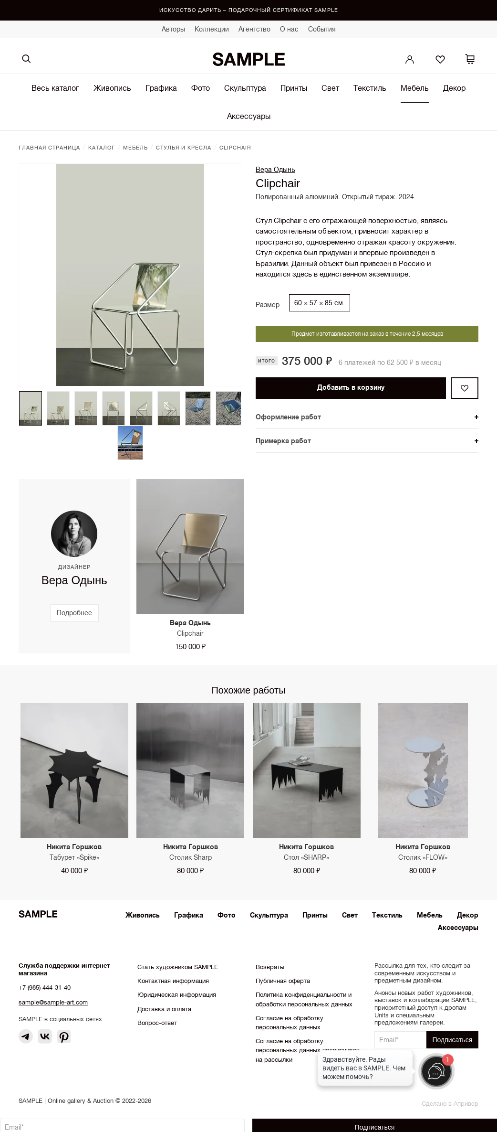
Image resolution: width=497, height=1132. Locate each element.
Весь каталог (55, 88)
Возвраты (270, 967)
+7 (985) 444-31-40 (45, 987)
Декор (454, 88)
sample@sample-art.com (53, 1002)
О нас (289, 29)
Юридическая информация (176, 994)
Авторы (173, 29)
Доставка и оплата (164, 1009)
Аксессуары (248, 116)
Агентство (254, 29)
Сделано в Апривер (450, 1103)
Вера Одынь (275, 169)
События (322, 29)
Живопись (112, 88)
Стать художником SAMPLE (177, 967)
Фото (200, 88)
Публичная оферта (283, 980)
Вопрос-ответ (157, 1022)
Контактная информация (173, 980)
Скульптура (245, 88)
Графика (161, 88)
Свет (330, 88)
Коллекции (212, 29)
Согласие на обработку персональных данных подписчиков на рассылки (308, 1050)
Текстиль (369, 88)
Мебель (415, 88)
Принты (293, 88)
